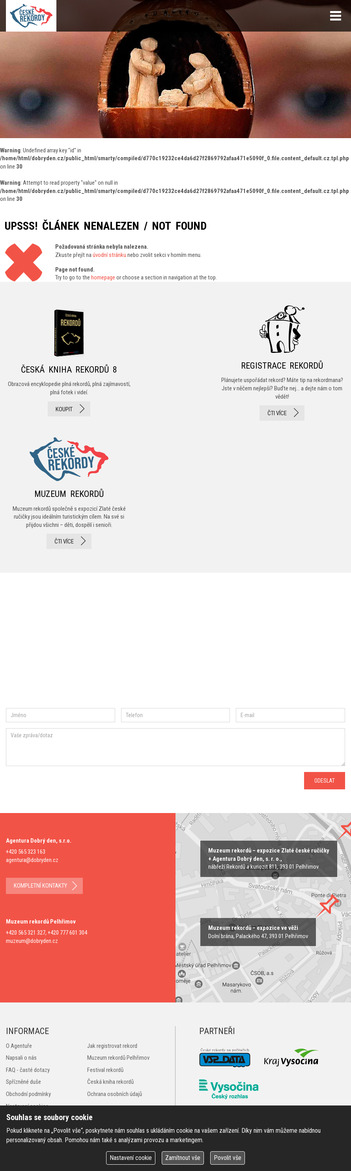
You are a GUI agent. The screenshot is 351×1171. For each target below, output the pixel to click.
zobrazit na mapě (268, 859)
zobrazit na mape (258, 932)
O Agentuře (19, 1045)
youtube (133, 649)
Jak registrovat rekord (112, 1045)
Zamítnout (182, 1158)
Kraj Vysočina (291, 1057)
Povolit (227, 1158)
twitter (98, 649)
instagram (72, 649)
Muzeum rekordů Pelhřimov (118, 1057)
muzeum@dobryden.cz (32, 940)
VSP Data (224, 1058)
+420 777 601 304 (67, 932)
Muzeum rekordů (69, 491)
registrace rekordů (282, 363)
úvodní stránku (109, 255)
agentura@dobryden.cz (32, 860)
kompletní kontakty (40, 885)
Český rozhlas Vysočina (228, 1089)
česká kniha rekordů (69, 363)
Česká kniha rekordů (110, 1081)
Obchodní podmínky (28, 1094)
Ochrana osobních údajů (114, 1094)
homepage (103, 277)
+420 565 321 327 (25, 932)
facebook (29, 649)
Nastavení (131, 1158)
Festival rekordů (105, 1070)
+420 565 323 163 (25, 851)
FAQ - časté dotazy (28, 1070)
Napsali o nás (21, 1057)
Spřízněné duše (23, 1081)
